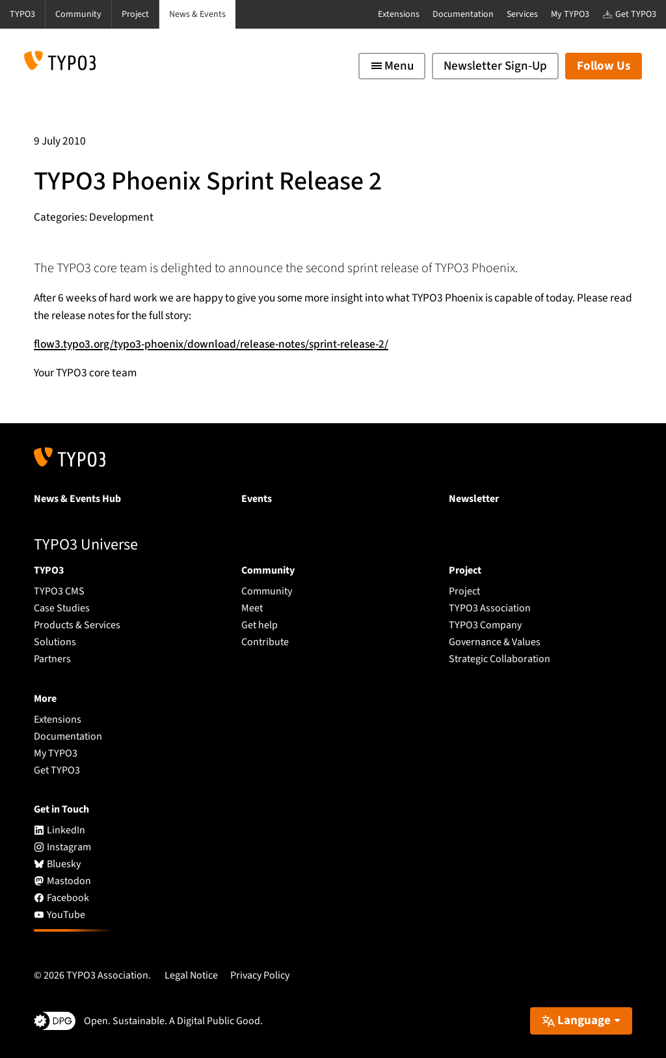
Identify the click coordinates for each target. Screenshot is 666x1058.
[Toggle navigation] (391, 66)
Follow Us (603, 66)
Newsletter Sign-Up (495, 66)
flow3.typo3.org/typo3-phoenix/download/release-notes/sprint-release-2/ (211, 344)
